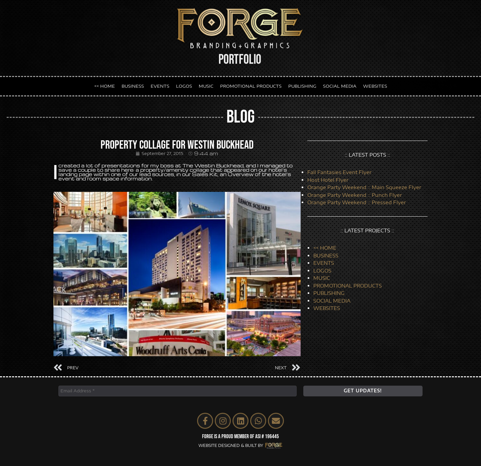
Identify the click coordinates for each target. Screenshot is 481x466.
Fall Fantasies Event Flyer (339, 172)
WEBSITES (375, 84)
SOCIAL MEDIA (339, 84)
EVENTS (160, 84)
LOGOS (184, 84)
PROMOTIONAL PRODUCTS (251, 84)
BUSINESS (133, 84)
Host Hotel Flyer (327, 180)
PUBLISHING (302, 84)
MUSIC (206, 84)
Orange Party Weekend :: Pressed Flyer (356, 202)
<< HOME (104, 84)
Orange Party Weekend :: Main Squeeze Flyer (364, 187)
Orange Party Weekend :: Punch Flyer (354, 195)
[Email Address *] (177, 391)
